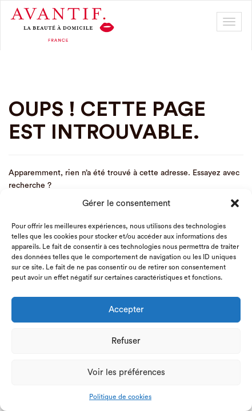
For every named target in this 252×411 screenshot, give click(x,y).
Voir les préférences (126, 372)
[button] (235, 203)
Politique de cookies (120, 396)
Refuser (126, 341)
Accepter (126, 309)
